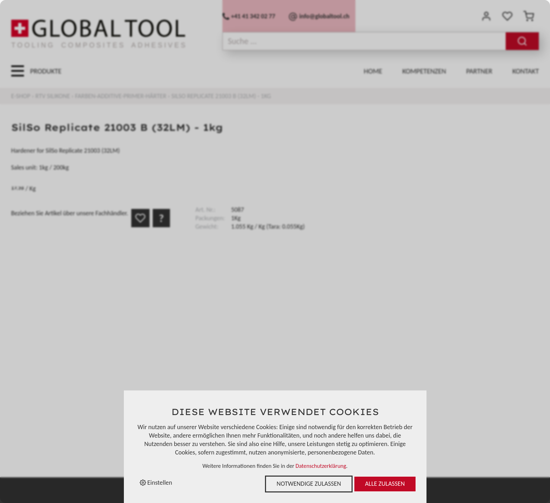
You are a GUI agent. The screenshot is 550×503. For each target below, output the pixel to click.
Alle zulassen (385, 484)
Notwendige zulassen (309, 484)
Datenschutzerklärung (321, 466)
